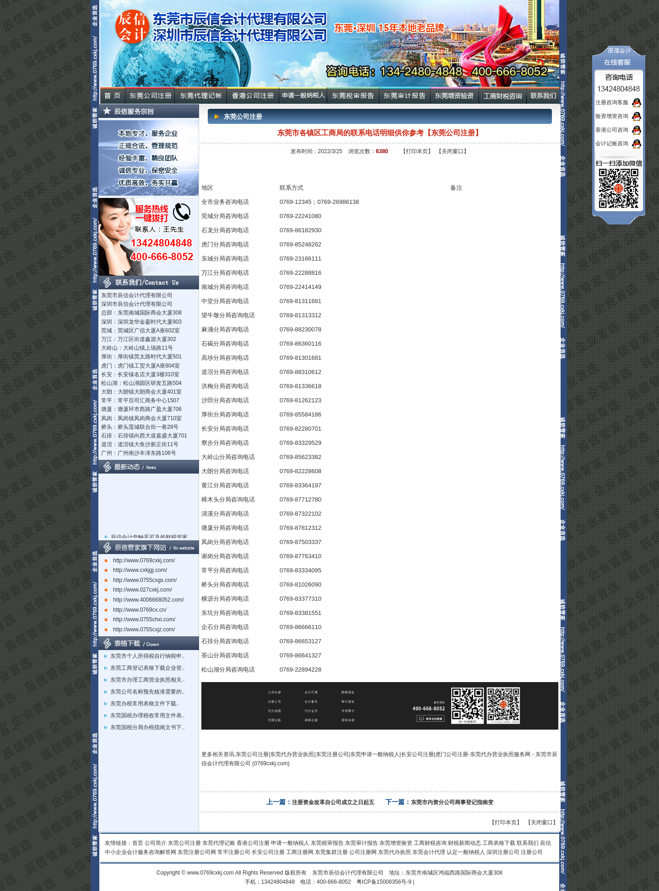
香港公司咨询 (611, 130)
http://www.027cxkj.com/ (138, 590)
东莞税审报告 (327, 843)
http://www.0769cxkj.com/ (140, 560)
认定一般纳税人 (466, 852)
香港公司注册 (253, 843)
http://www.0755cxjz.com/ (140, 629)
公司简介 (156, 843)
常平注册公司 (233, 852)
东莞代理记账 (218, 843)
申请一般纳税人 (290, 843)
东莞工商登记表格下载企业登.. (147, 668)
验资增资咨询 (611, 116)
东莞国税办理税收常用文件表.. (147, 715)
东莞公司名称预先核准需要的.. (147, 691)
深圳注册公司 (502, 852)
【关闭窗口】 (452, 151)
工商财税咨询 (430, 843)
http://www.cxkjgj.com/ (136, 570)
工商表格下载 (498, 843)
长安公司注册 (268, 852)
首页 (137, 843)
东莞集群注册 (331, 852)
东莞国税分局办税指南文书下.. (147, 727)
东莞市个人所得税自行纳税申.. (147, 656)
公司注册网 (363, 852)
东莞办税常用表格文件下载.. (144, 703)
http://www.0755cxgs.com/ (141, 580)
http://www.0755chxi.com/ (140, 619)
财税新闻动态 (464, 843)
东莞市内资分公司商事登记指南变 (452, 802)
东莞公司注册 (184, 843)
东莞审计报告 (361, 843)
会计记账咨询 (611, 143)
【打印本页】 (416, 151)
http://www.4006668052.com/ (144, 600)
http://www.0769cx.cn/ (136, 610)
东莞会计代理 (428, 852)
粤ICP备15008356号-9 (384, 882)
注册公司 (532, 852)
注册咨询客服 (611, 102)
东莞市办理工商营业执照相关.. (147, 680)
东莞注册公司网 (197, 852)
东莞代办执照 (394, 852)
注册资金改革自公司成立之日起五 (333, 802)
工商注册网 (299, 852)
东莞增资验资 (395, 843)
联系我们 (528, 843)
